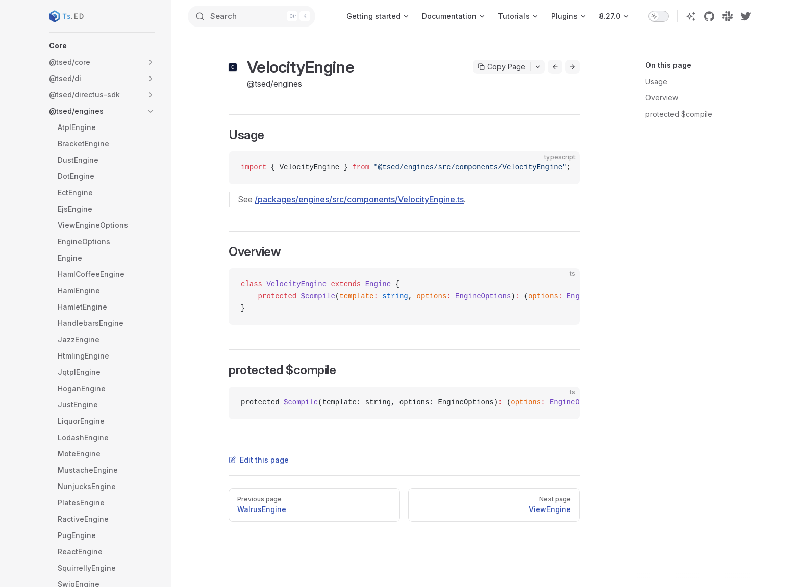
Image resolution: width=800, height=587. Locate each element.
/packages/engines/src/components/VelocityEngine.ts (359, 199)
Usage (656, 81)
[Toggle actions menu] (538, 67)
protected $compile (678, 114)
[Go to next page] (572, 67)
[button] (102, 46)
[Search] (256, 16)
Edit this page (259, 459)
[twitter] (746, 16)
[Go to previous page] (555, 67)
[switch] (658, 16)
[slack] (727, 16)
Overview (661, 97)
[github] (709, 16)
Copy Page (502, 66)
